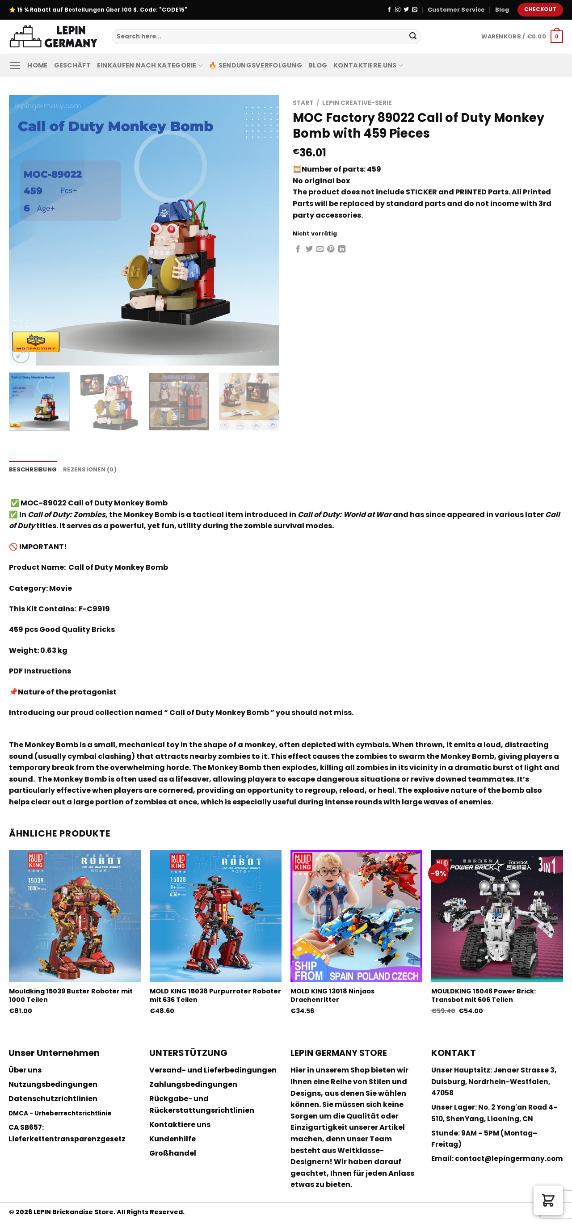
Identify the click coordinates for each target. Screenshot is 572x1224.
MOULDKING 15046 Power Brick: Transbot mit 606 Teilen (483, 995)
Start (303, 103)
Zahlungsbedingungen (193, 1084)
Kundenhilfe (172, 1139)
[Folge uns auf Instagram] (397, 10)
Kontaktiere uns (368, 65)
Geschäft (72, 65)
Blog (502, 9)
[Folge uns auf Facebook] (389, 10)
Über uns (25, 1070)
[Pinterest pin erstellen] (330, 249)
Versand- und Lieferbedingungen (213, 1070)
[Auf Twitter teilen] (309, 249)
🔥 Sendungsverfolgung (255, 65)
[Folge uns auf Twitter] (406, 10)
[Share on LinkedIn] (341, 249)
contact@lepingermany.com (509, 1158)
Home (37, 65)
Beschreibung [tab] (33, 469)
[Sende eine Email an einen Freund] (320, 249)
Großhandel (172, 1153)
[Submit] (413, 36)
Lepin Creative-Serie (357, 103)
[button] (548, 1200)
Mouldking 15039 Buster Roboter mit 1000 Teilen (71, 995)
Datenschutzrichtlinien (52, 1099)
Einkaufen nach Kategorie (149, 65)
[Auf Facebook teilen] (298, 249)
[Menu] (15, 65)
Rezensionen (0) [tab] (90, 469)
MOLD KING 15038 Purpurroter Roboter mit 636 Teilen (215, 995)
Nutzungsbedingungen (52, 1084)
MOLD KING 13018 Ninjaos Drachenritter (332, 995)
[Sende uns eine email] (414, 10)
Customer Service (456, 9)
